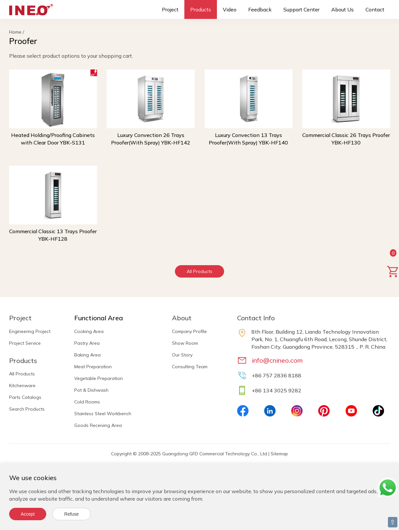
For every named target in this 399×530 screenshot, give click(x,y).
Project (170, 9)
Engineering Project (29, 331)
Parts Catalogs (25, 397)
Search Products (27, 409)
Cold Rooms (87, 402)
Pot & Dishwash (91, 390)
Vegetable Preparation (98, 378)
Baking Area (87, 355)
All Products (199, 271)
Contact (374, 9)
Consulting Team (189, 367)
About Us (342, 9)
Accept (28, 514)
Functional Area (98, 318)
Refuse (71, 514)
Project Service (25, 343)
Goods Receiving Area (98, 425)
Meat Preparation (93, 367)
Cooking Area (89, 331)
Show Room (185, 343)
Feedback (260, 9)
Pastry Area (87, 343)
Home (15, 32)
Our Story (182, 355)
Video (229, 9)
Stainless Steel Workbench (102, 413)
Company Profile (189, 331)
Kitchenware (22, 385)
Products (200, 9)
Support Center (301, 9)
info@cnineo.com (277, 360)
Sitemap (279, 454)
